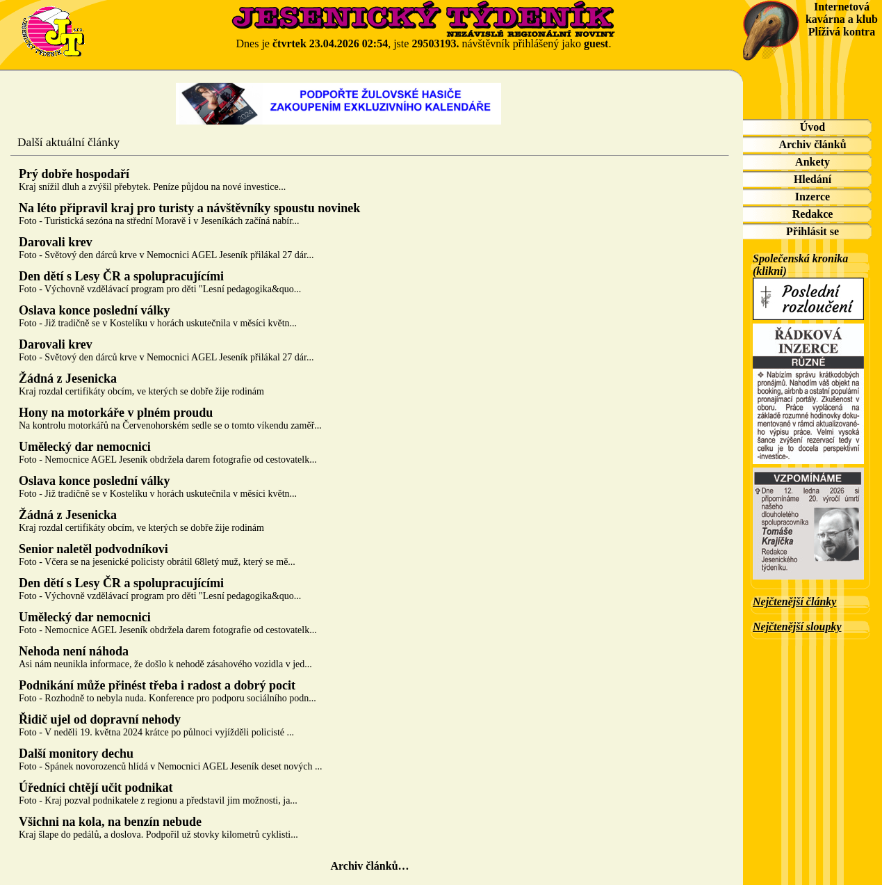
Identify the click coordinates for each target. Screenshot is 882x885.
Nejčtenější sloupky (797, 626)
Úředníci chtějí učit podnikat (96, 788)
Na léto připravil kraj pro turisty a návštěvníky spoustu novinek (189, 208)
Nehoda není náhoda (74, 651)
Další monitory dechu (76, 753)
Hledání (812, 179)
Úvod (812, 127)
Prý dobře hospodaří (74, 174)
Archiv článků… (369, 866)
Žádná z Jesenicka (68, 378)
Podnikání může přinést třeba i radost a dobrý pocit (157, 685)
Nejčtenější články (794, 601)
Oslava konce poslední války (94, 310)
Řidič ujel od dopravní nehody (100, 719)
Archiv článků (812, 144)
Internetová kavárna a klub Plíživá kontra (842, 19)
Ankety (812, 162)
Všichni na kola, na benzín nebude (110, 822)
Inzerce (812, 196)
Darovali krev (55, 242)
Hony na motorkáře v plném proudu (116, 413)
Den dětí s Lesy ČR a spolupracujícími (121, 276)
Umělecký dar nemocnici (85, 447)
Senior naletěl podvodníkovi (93, 549)
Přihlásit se (812, 231)
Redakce (812, 214)
